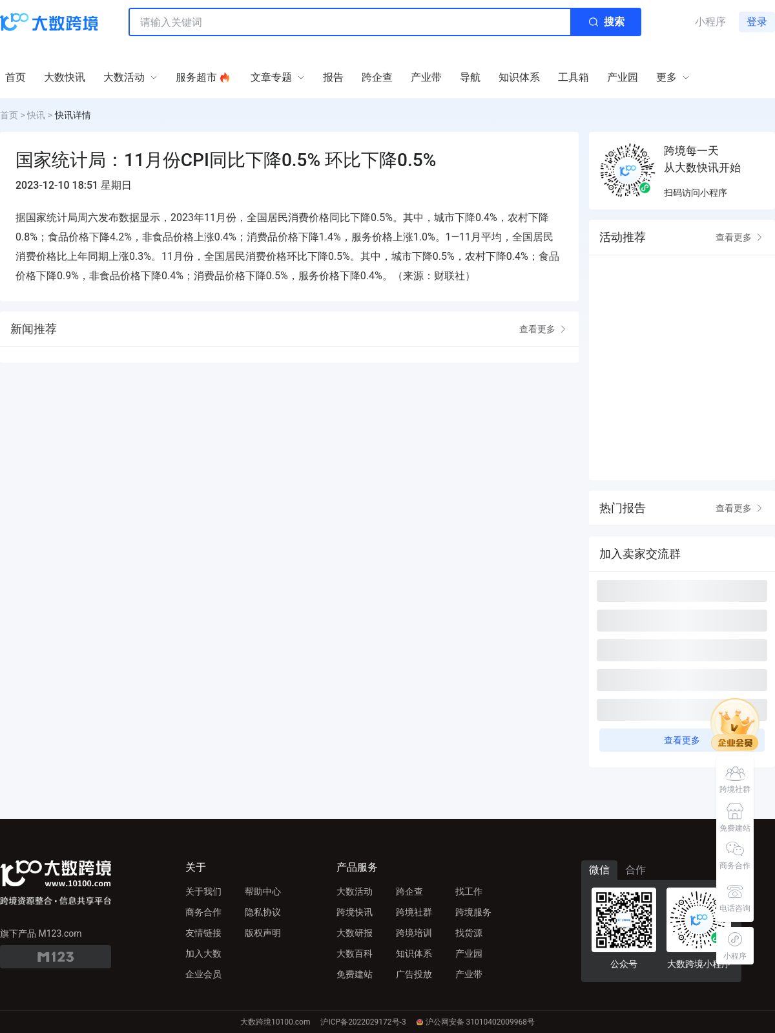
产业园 (468, 953)
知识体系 (414, 953)
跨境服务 (473, 912)
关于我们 (203, 891)
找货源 (468, 933)
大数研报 (354, 933)
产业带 (468, 974)
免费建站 (354, 974)
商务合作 (203, 912)
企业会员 (203, 974)
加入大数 (203, 953)
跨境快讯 (354, 912)
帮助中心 (263, 891)
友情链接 (203, 933)
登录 (757, 22)
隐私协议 (263, 912)
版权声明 (263, 933)
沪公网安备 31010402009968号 (476, 1022)
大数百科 (354, 953)
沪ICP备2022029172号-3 (363, 1022)
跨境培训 (414, 933)
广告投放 (414, 974)
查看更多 (543, 329)
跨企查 (409, 891)
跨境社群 (414, 912)
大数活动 (354, 891)
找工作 (468, 891)
